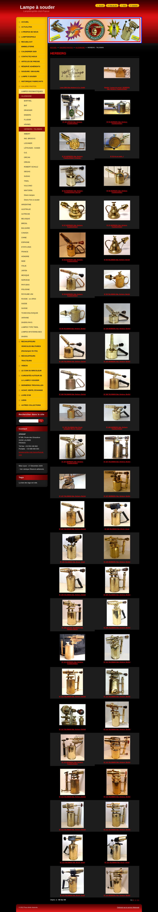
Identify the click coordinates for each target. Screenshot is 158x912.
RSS (124, 5)
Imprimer (135, 5)
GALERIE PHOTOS (66, 47)
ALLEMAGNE (80, 47)
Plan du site (113, 5)
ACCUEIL (53, 47)
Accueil (101, 5)
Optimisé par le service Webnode (128, 907)
